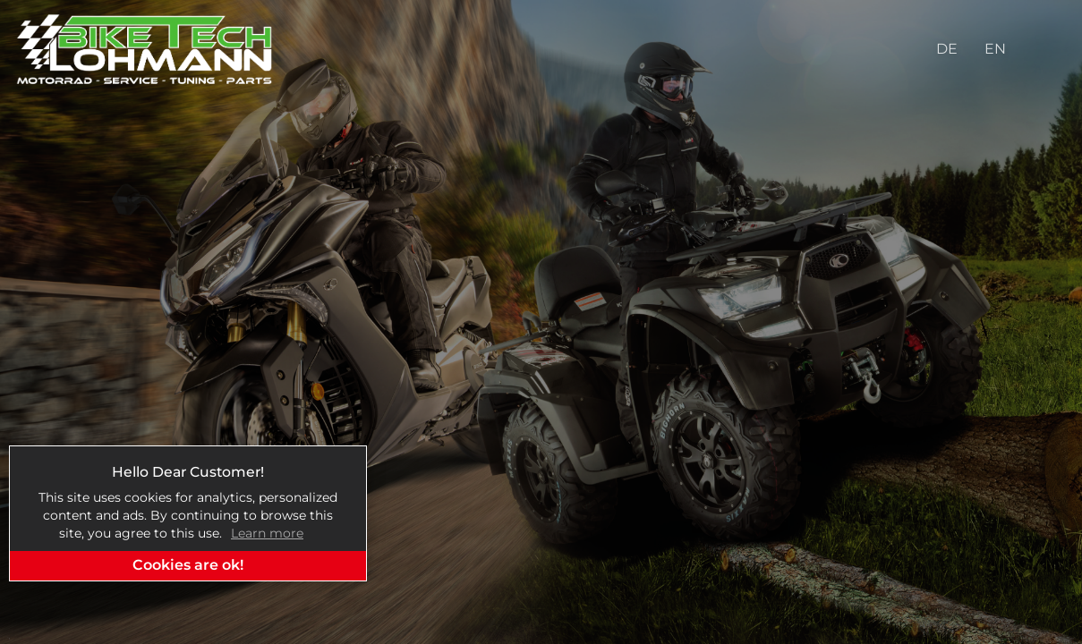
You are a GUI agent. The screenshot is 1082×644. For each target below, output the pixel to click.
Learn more (267, 533)
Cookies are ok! (187, 564)
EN (995, 48)
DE (947, 48)
